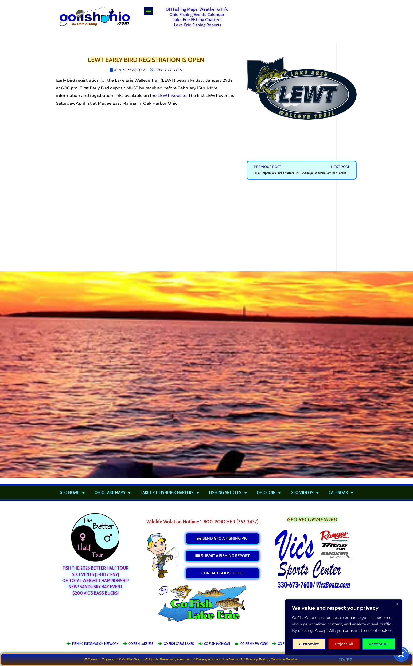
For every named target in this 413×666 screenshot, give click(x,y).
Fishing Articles (228, 492)
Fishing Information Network (219, 659)
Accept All (378, 643)
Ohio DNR (269, 492)
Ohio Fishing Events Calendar (196, 14)
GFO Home (72, 492)
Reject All (344, 643)
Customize (309, 643)
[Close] (396, 604)
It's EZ (345, 659)
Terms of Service (284, 659)
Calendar (341, 492)
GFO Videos (305, 492)
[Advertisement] (299, 20)
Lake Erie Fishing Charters (197, 19)
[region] (343, 627)
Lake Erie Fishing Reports (197, 24)
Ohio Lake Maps (113, 492)
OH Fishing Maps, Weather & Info (197, 9)
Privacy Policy (257, 659)
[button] (148, 11)
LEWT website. (172, 95)
